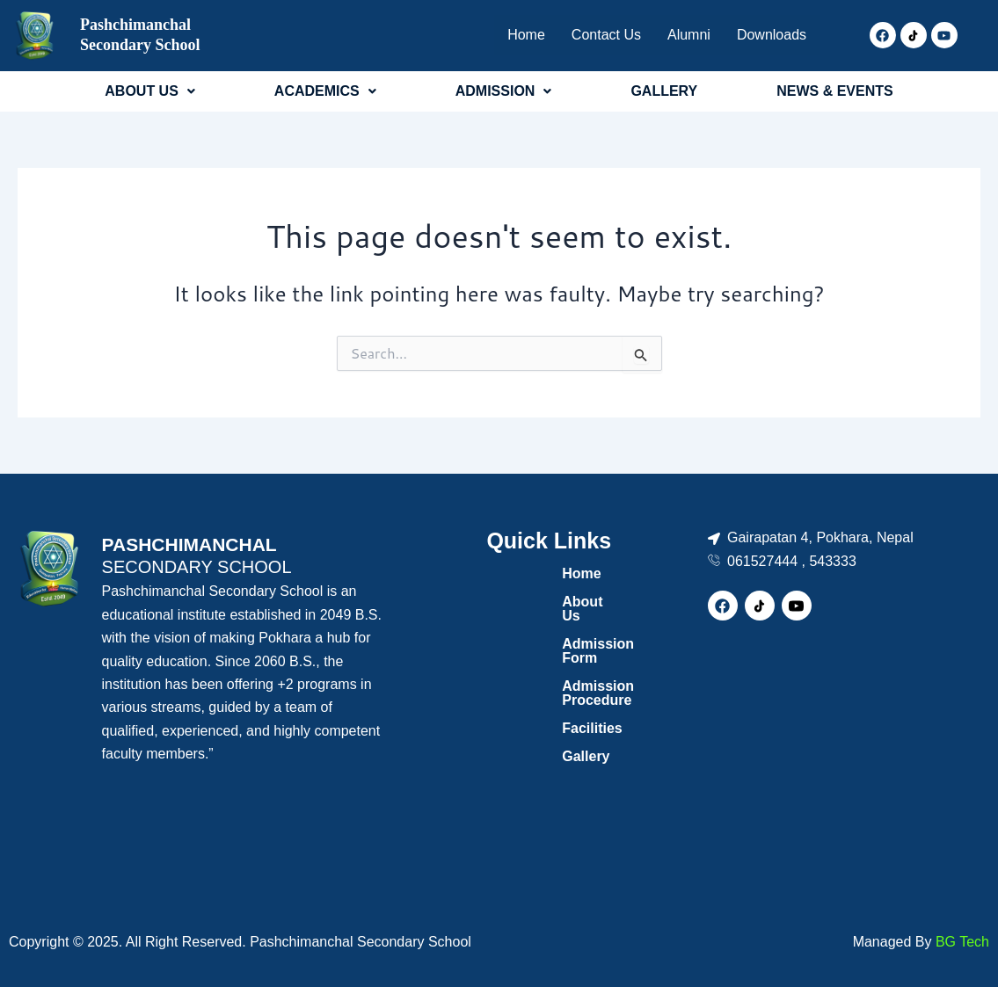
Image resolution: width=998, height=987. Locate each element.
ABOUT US (150, 90)
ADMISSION (503, 90)
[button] (150, 91)
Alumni (680, 34)
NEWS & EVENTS (834, 90)
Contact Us (593, 34)
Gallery (500, 714)
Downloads (769, 34)
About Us (508, 601)
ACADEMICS (325, 90)
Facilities (506, 686)
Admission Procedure (549, 657)
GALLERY (663, 90)
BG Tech (962, 941)
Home (511, 34)
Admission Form (532, 629)
